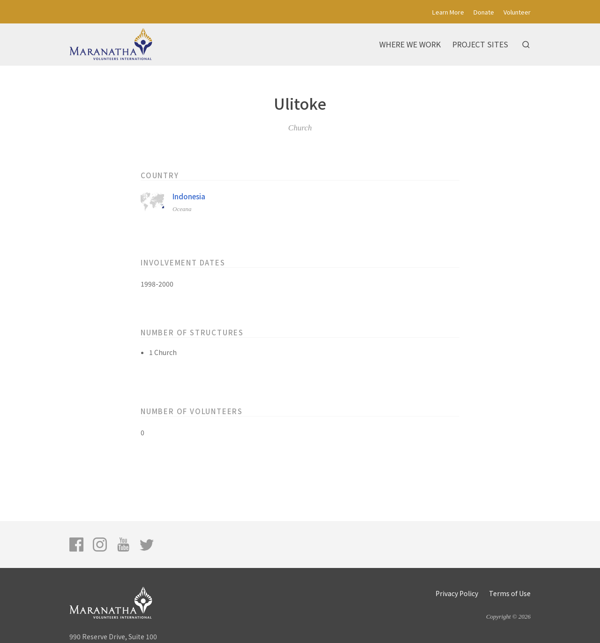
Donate (483, 12)
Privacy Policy (456, 593)
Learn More (448, 12)
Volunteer (517, 12)
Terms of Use (510, 593)
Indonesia (188, 196)
